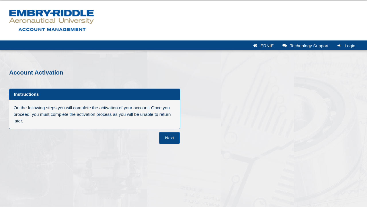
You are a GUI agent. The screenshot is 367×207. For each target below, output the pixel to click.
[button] (264, 45)
